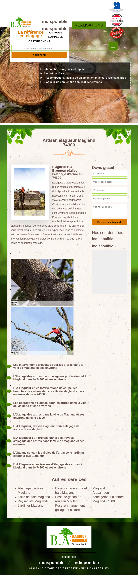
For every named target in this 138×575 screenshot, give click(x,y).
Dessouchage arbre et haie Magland (71, 490)
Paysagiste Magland (32, 501)
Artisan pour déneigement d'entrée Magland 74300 (108, 497)
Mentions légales (95, 568)
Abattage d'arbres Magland (30, 490)
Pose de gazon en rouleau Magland (68, 499)
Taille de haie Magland (34, 497)
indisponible (54, 21)
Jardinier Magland (30, 505)
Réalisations (89, 25)
